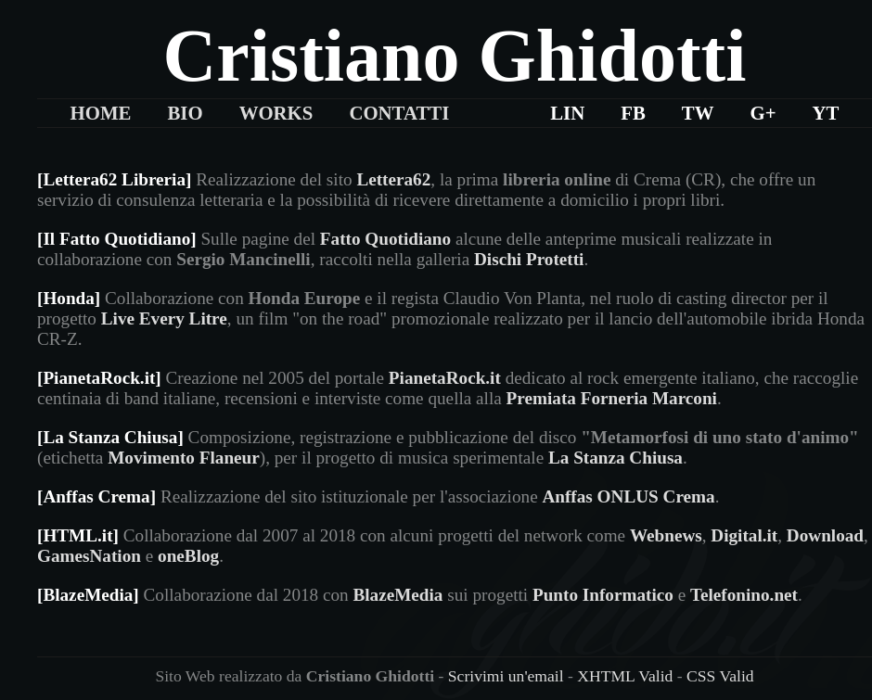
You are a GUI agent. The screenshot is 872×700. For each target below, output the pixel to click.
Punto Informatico (602, 595)
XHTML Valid (625, 676)
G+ (763, 112)
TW (698, 112)
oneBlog (188, 556)
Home (101, 112)
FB (633, 112)
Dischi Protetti (528, 259)
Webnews (666, 535)
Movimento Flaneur (184, 457)
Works (276, 112)
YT (826, 112)
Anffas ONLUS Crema (628, 496)
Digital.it (744, 535)
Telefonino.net (744, 595)
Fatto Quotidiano (385, 238)
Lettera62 (393, 179)
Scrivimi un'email (506, 676)
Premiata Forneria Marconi (612, 398)
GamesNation (89, 556)
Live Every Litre (164, 318)
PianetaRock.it (445, 378)
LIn (567, 112)
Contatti (399, 112)
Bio (184, 112)
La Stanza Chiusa (615, 457)
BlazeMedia (397, 595)
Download (825, 535)
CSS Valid (720, 676)
